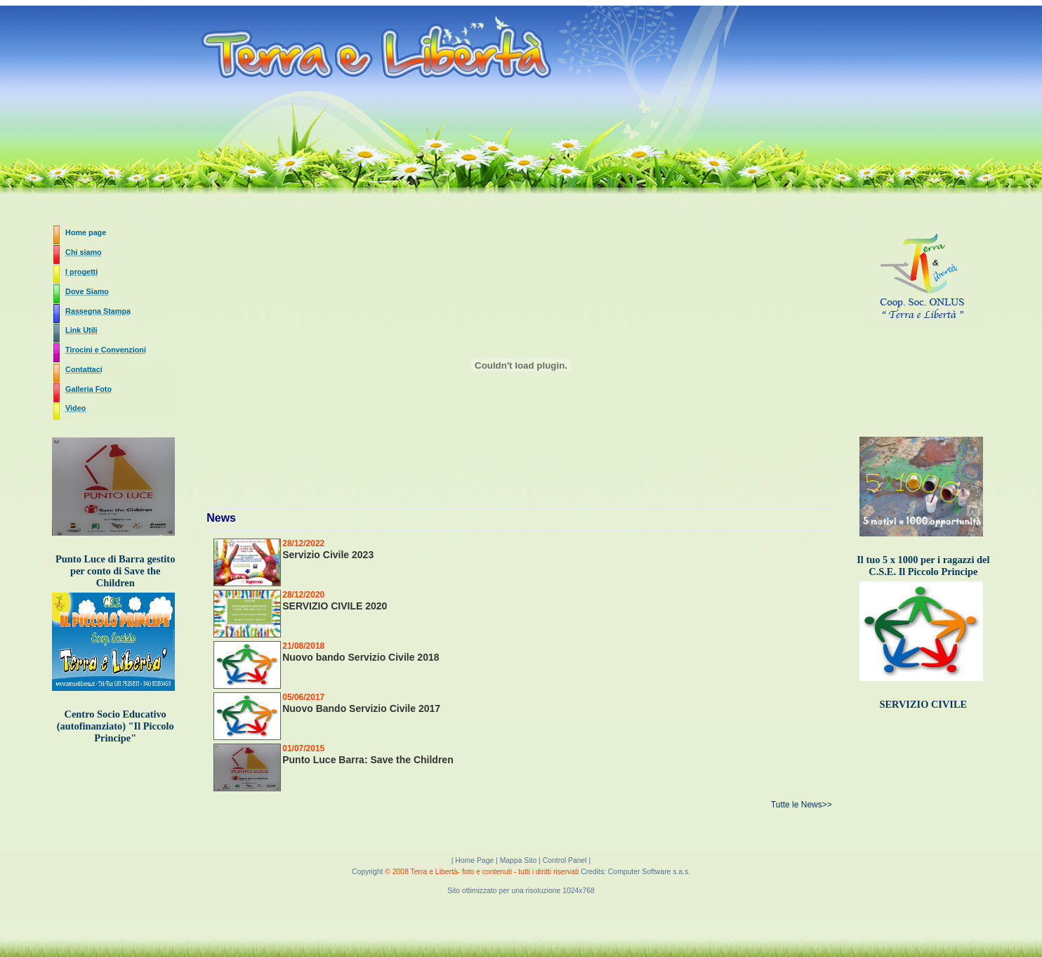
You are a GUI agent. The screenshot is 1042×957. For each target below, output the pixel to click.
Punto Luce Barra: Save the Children (368, 759)
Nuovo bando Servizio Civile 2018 (360, 657)
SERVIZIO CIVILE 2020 (334, 606)
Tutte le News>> (801, 805)
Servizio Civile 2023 (328, 554)
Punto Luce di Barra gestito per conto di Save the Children (115, 570)
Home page (85, 232)
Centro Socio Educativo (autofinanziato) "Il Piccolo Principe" (115, 726)
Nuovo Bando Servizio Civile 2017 (361, 708)
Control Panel (565, 860)
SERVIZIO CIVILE (923, 704)
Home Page (475, 860)
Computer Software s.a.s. (649, 872)
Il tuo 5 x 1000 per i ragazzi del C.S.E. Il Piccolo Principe (923, 565)
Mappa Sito (518, 860)
